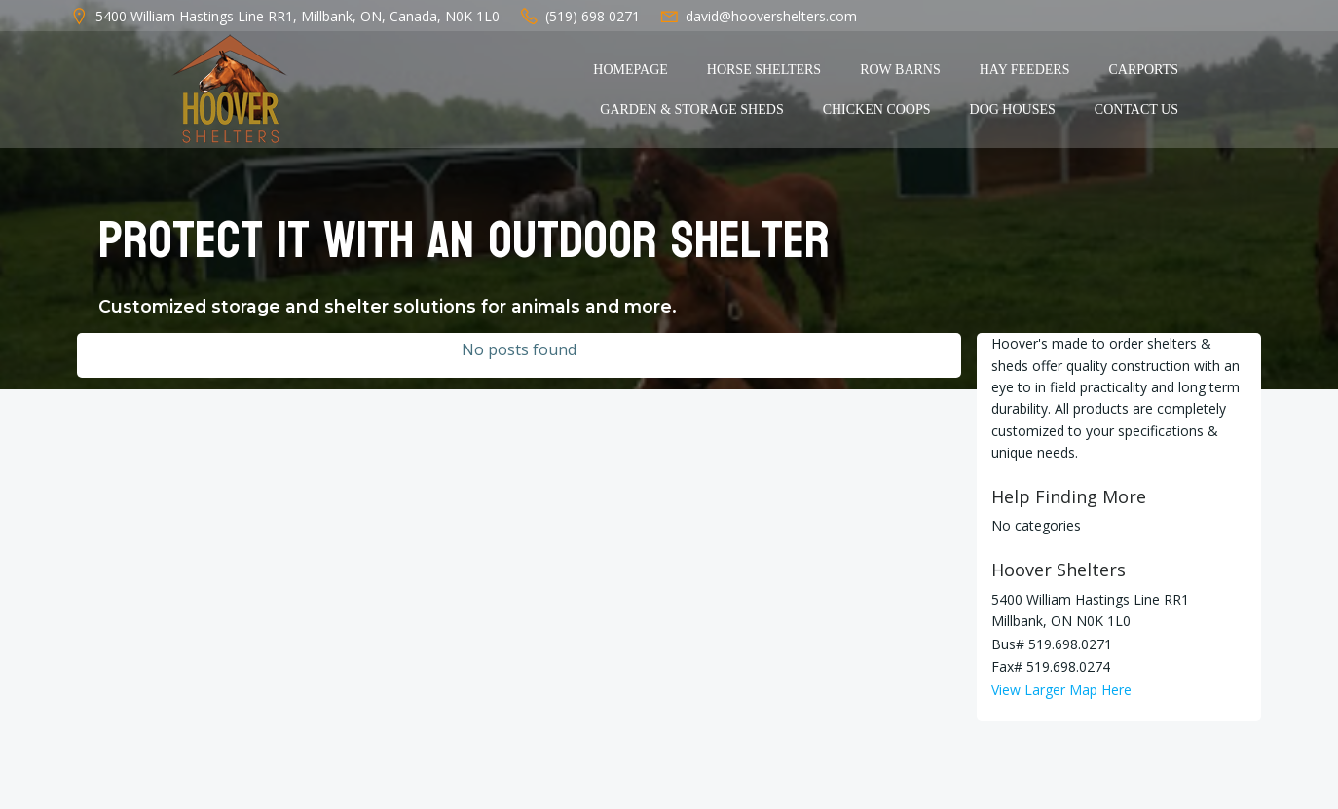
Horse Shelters (764, 69)
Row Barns (900, 69)
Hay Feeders (1025, 69)
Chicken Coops (877, 109)
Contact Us (1136, 109)
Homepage (630, 69)
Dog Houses (1013, 109)
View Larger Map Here (1061, 689)
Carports (1143, 69)
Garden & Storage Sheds (691, 109)
